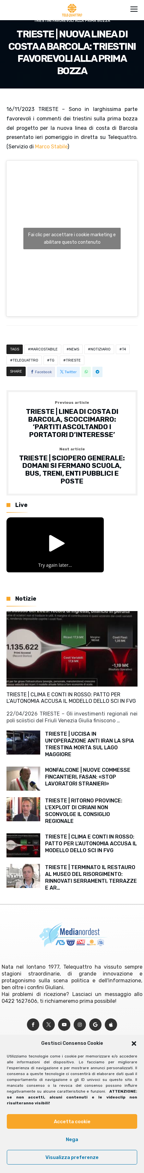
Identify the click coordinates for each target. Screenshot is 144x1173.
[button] (134, 1043)
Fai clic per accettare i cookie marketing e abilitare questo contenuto (72, 238)
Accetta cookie (72, 1122)
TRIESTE (73, 360)
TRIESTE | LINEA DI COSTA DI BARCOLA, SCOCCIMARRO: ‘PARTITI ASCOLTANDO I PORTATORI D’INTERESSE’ (72, 420)
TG (52, 360)
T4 (124, 349)
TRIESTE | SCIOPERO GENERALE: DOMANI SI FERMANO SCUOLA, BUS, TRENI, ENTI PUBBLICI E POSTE (72, 466)
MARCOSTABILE (44, 349)
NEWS (74, 349)
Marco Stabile (51, 146)
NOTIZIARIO (100, 349)
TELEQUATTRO (25, 360)
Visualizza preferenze (72, 1157)
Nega (72, 1139)
